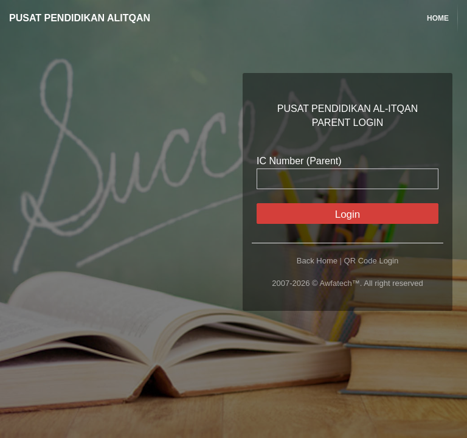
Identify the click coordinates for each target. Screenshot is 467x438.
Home (438, 18)
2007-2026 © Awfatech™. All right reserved (347, 283)
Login (348, 214)
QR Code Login (371, 260)
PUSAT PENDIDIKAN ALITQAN (79, 18)
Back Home (317, 260)
